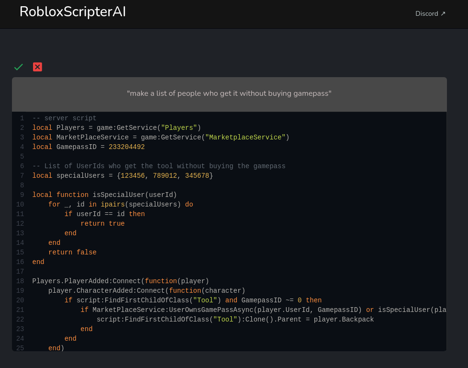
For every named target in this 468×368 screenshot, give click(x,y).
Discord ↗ (430, 13)
